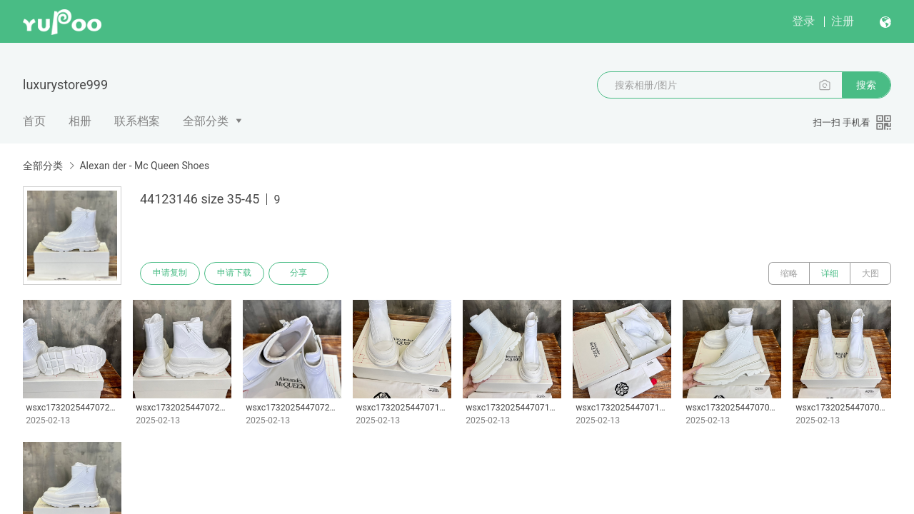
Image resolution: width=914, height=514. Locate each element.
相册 (80, 121)
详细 (829, 273)
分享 (298, 273)
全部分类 (205, 121)
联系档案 (137, 121)
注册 (842, 21)
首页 (34, 121)
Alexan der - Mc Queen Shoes (144, 165)
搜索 (866, 85)
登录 (803, 21)
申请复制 (170, 273)
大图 (870, 273)
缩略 (789, 273)
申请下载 (234, 273)
